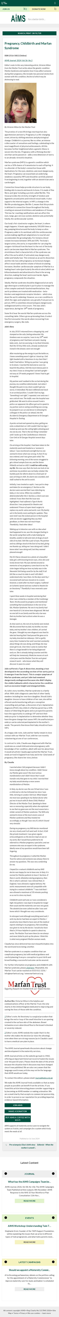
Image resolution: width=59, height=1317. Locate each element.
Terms (15, 1313)
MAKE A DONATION (18, 1111)
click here (30, 968)
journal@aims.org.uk (44, 1078)
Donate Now (44, 9)
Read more (30, 1201)
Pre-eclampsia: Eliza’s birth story (22, 1145)
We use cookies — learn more (39, 1313)
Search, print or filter (29, 33)
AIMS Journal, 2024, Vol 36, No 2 (18, 60)
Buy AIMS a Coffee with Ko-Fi (17, 1118)
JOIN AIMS (17, 1105)
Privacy (23, 1313)
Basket (56, 3)
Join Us (15, 9)
